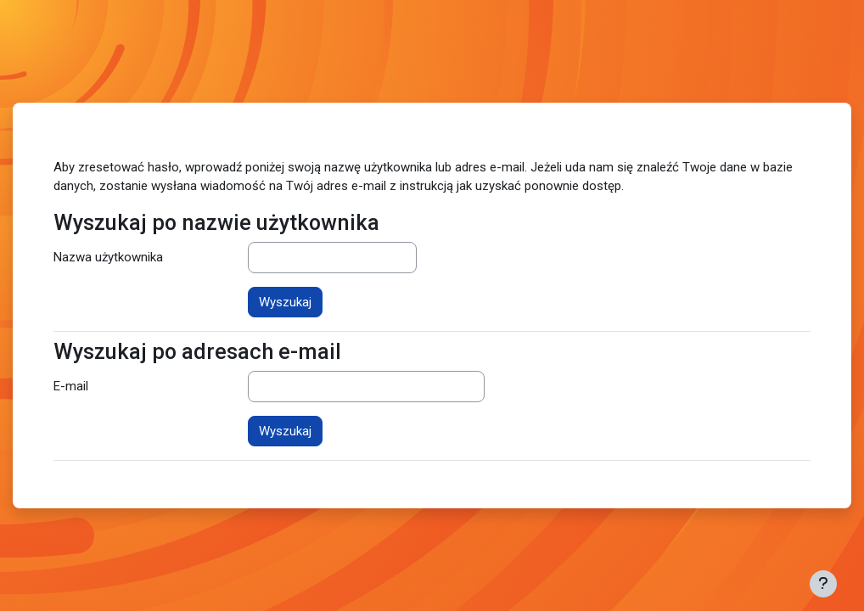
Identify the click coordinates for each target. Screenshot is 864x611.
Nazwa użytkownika (108, 257)
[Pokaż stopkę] (823, 583)
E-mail (70, 386)
